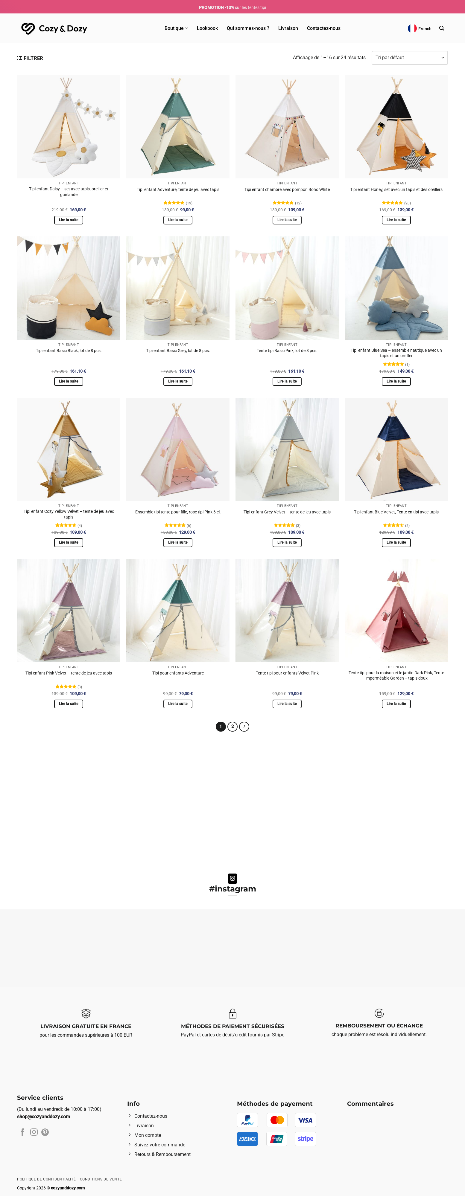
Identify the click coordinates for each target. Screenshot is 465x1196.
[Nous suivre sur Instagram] (233, 879)
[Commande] (410, 58)
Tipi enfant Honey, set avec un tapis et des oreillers (396, 189)
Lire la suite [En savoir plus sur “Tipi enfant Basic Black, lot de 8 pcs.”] (68, 381)
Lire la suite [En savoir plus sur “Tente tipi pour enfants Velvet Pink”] (287, 704)
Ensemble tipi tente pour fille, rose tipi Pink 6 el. (178, 512)
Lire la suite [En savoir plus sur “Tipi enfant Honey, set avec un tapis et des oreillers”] (396, 220)
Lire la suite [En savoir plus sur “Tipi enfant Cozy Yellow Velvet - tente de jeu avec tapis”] (68, 542)
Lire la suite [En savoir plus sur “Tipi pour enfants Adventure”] (178, 704)
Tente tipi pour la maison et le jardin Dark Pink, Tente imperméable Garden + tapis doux (396, 675)
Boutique (176, 28)
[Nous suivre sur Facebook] (22, 1132)
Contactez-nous (324, 28)
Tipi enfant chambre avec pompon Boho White (287, 189)
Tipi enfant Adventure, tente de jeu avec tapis (178, 189)
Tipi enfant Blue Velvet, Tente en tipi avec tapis (396, 512)
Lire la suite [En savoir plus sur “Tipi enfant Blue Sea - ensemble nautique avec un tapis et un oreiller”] (396, 381)
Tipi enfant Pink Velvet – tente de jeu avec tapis (68, 673)
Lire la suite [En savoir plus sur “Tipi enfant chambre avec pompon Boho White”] (287, 220)
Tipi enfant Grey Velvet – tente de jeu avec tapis (287, 512)
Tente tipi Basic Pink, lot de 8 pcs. (287, 350)
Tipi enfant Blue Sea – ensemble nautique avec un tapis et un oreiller (396, 353)
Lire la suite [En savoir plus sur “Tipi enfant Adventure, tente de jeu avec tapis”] (178, 220)
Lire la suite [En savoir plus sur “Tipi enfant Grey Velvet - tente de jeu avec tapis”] (287, 542)
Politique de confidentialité (46, 1179)
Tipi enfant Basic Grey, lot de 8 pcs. (178, 350)
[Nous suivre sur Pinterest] (45, 1132)
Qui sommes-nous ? (248, 28)
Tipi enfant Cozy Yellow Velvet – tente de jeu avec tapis (69, 514)
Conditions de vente (101, 1179)
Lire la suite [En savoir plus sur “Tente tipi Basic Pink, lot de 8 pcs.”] (287, 381)
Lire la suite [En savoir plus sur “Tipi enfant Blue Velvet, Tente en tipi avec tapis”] (396, 542)
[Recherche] (441, 28)
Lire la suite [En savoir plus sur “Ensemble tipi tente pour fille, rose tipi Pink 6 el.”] (178, 542)
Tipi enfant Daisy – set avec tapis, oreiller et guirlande (68, 191)
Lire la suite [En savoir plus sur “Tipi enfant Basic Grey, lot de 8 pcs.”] (178, 381)
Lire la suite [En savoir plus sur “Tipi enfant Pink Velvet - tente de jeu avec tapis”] (68, 704)
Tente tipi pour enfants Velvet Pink (287, 673)
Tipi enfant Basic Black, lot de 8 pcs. (69, 350)
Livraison (288, 28)
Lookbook (207, 28)
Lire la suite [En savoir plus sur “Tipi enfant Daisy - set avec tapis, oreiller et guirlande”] (68, 220)
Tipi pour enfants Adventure (178, 673)
